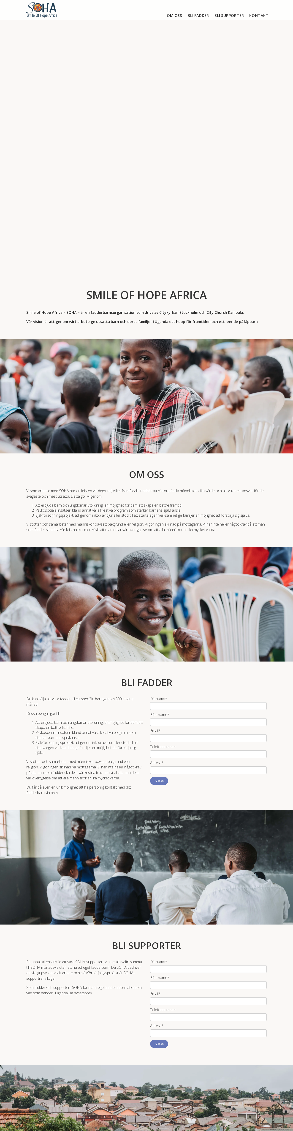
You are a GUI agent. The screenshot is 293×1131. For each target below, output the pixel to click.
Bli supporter (229, 15)
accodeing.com (153, 1125)
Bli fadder (198, 15)
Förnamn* (158, 520)
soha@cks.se (132, 1085)
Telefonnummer (163, 568)
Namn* (156, 1009)
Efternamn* (159, 536)
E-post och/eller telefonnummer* (177, 1025)
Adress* (157, 584)
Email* (155, 552)
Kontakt (259, 15)
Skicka (159, 602)
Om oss (174, 15)
